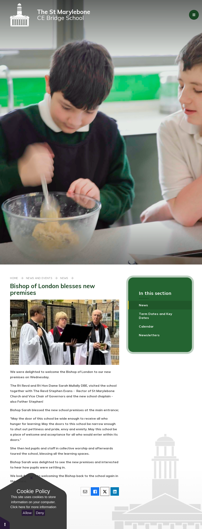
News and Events (39, 278)
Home (14, 278)
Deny (40, 513)
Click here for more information (33, 507)
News (64, 278)
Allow (27, 513)
